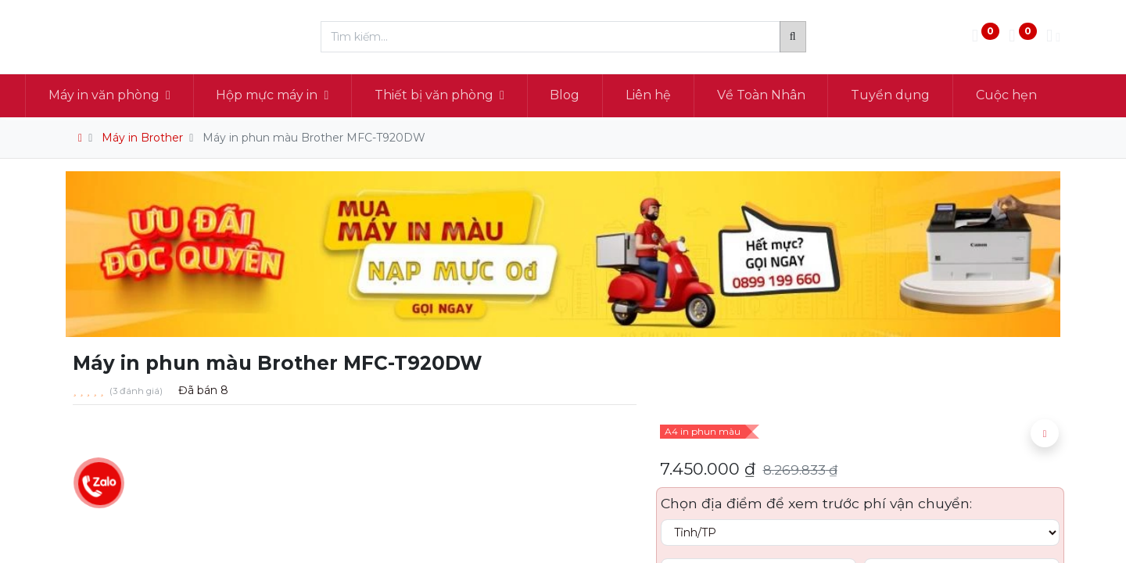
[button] (1045, 433)
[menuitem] (606, 95)
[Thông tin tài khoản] (1053, 37)
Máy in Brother (142, 138)
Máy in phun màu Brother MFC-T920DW (314, 138)
